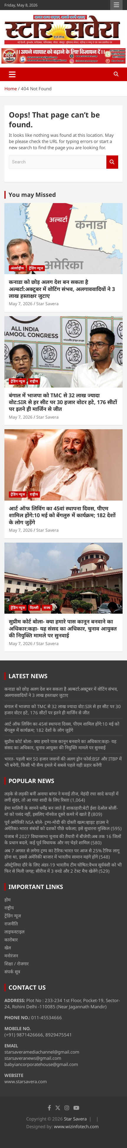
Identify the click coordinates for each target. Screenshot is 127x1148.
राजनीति (11, 924)
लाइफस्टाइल (14, 932)
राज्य (47, 607)
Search (112, 162)
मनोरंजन (11, 956)
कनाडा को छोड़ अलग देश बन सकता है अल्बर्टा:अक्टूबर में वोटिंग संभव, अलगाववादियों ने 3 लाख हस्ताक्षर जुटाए (62, 288)
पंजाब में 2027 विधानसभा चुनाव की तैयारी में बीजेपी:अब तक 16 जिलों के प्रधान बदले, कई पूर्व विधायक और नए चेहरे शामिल (62, 839)
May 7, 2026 (20, 303)
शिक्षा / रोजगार (16, 964)
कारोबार (11, 940)
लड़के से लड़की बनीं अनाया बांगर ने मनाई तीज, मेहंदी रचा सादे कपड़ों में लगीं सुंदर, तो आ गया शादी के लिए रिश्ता (61, 797)
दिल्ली (34, 607)
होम (7, 900)
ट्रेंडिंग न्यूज (36, 268)
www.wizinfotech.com (76, 1126)
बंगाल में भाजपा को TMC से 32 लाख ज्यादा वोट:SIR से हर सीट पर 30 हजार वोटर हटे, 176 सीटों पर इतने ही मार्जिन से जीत (63, 402)
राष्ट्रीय (34, 381)
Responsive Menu (116, 5)
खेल (7, 948)
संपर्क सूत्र (12, 972)
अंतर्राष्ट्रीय (17, 268)
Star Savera (47, 303)
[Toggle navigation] (12, 74)
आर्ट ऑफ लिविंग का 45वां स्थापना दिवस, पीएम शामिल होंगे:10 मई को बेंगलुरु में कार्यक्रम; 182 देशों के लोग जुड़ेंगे (62, 515)
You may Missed (32, 195)
